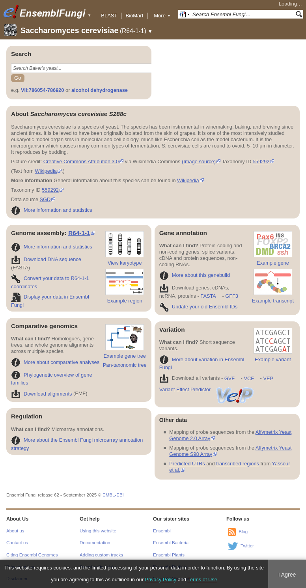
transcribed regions (237, 464)
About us (15, 530)
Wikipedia (45, 171)
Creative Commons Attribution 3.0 (81, 161)
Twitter (247, 545)
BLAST (109, 16)
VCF (249, 378)
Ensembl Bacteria (170, 542)
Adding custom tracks (101, 555)
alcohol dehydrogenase (99, 90)
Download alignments (41, 394)
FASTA (208, 296)
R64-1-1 (79, 233)
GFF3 (231, 296)
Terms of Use (202, 579)
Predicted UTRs (187, 464)
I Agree (287, 574)
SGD (45, 199)
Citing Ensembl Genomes (32, 555)
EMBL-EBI (113, 495)
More (162, 16)
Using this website (98, 530)
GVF (229, 378)
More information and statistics (51, 210)
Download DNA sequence (46, 259)
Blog (243, 531)
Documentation (95, 542)
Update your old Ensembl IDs (198, 307)
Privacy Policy (161, 579)
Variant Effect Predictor (207, 389)
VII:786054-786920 (42, 90)
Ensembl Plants (169, 555)
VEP (268, 378)
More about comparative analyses (55, 362)
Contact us (17, 542)
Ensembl (162, 530)
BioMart (134, 16)
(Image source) (199, 161)
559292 (261, 161)
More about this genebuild (194, 275)
